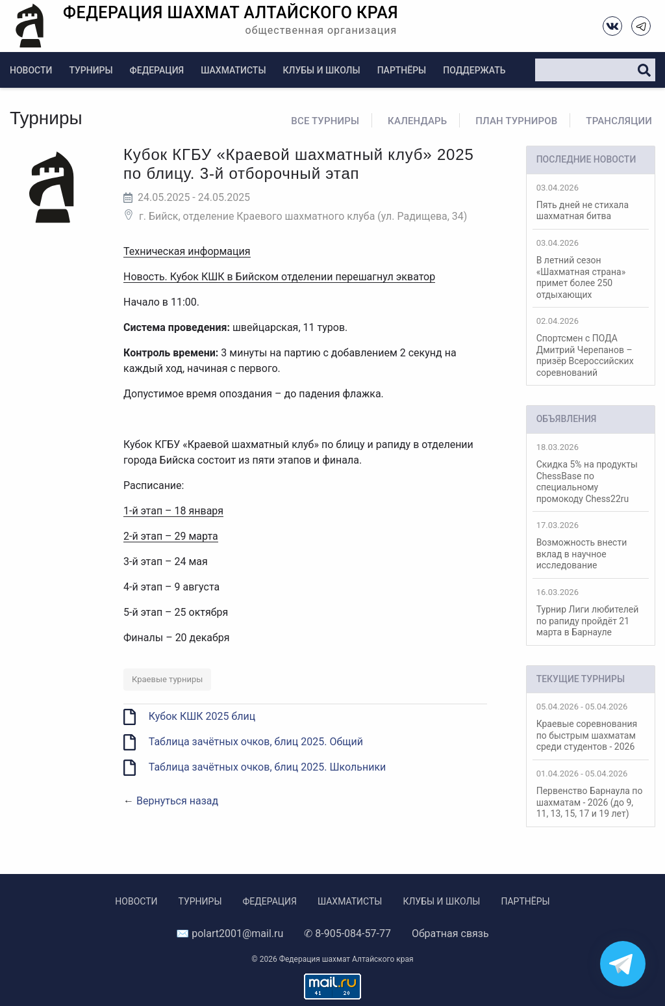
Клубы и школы (321, 70)
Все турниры (325, 121)
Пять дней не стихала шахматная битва (590, 202)
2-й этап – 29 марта (170, 536)
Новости (31, 70)
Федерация (157, 70)
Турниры (90, 70)
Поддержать (474, 70)
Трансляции (619, 121)
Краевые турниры (167, 679)
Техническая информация (187, 251)
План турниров (516, 121)
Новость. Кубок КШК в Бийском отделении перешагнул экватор (279, 277)
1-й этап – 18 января (173, 511)
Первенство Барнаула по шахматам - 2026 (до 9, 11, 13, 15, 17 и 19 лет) (590, 794)
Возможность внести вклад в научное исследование (590, 545)
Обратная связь (450, 933)
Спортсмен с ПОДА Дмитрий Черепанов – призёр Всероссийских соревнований (590, 347)
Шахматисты (233, 70)
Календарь (417, 121)
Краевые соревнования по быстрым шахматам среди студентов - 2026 (590, 727)
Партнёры (402, 70)
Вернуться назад (177, 801)
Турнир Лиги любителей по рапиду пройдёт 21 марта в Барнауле (590, 612)
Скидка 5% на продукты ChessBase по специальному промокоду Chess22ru (590, 473)
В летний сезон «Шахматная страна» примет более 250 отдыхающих (590, 269)
